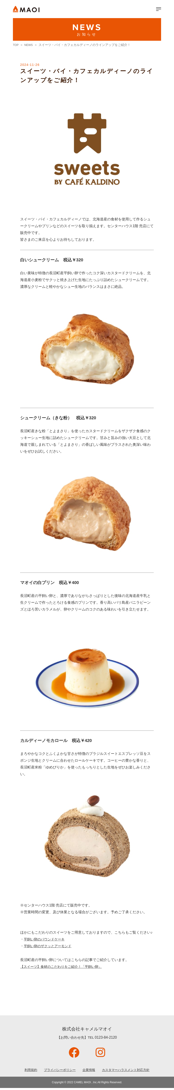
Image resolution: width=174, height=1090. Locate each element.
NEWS (29, 45)
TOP (16, 45)
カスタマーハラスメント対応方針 (130, 1071)
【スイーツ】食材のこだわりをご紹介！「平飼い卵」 (63, 967)
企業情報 (88, 1071)
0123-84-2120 (105, 1039)
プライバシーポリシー (56, 1071)
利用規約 (24, 1071)
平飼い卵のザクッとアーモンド (49, 947)
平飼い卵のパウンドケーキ (45, 939)
